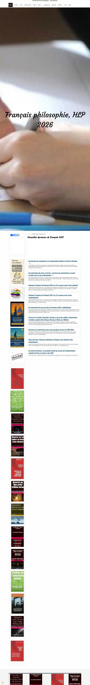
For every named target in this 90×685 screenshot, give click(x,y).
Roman (39, 4)
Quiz (65, 4)
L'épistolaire (54, 4)
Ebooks (69, 4)
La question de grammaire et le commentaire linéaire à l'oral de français (52, 261)
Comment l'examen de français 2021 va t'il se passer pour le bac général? (53, 285)
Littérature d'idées (27, 4)
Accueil (28, 234)
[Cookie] (2, 682)
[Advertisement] (53, 248)
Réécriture (60, 4)
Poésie (21, 4)
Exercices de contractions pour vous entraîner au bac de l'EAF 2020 (51, 330)
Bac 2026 (16, 4)
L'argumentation (47, 4)
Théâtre (34, 4)
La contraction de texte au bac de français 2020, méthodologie (49, 307)
